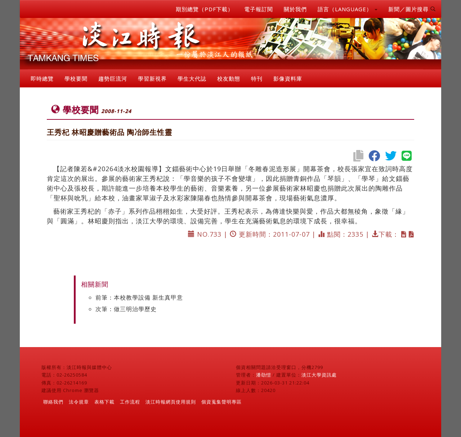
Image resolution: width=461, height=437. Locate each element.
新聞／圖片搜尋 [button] (412, 9)
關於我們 (295, 9)
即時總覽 (42, 78)
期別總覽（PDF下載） (204, 9)
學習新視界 (152, 78)
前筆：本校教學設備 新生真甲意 (139, 297)
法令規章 (79, 402)
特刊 (257, 78)
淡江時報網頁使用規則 (171, 402)
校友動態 (228, 78)
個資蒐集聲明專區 (221, 402)
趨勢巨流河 (112, 78)
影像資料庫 (287, 78)
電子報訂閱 (258, 9)
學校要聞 (76, 78)
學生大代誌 (192, 78)
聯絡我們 (53, 402)
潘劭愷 (263, 375)
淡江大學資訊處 (319, 375)
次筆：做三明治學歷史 (126, 309)
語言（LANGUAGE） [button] (347, 9)
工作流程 (130, 402)
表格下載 (104, 402)
